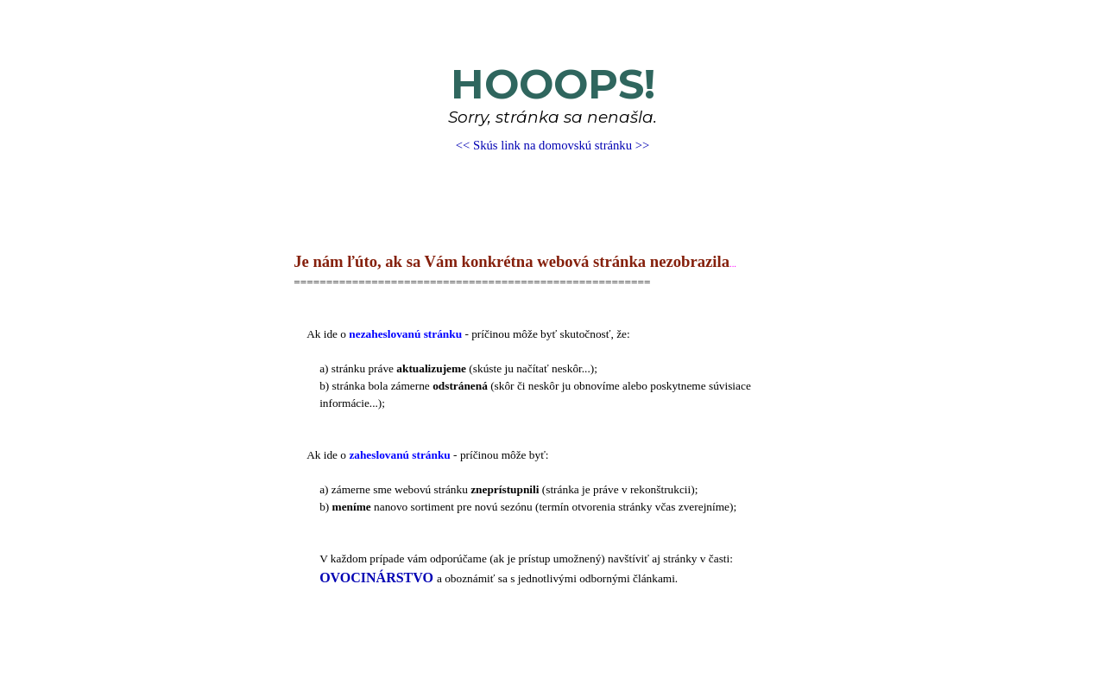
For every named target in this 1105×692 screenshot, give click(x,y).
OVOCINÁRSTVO (376, 577)
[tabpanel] (552, 107)
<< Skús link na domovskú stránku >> (552, 145)
